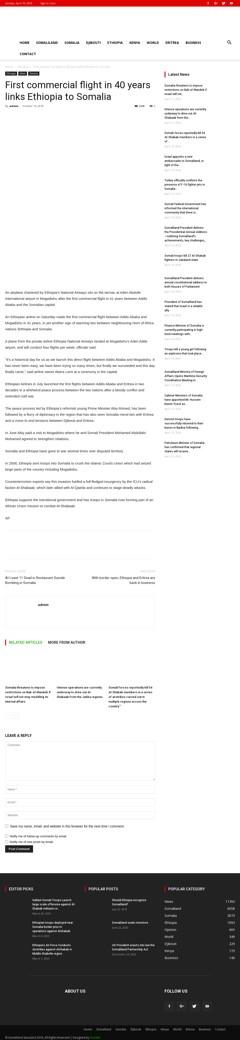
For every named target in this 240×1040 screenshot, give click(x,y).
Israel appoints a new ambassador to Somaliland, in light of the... (184, 161)
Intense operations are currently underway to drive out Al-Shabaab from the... (185, 113)
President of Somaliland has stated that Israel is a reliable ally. (183, 306)
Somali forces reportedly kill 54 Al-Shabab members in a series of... (185, 137)
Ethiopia (115, 42)
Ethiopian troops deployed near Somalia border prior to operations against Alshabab (52, 927)
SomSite (95, 1038)
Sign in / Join (48, 3)
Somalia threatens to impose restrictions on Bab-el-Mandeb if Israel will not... (186, 90)
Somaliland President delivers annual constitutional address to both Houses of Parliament (186, 282)
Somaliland (47, 42)
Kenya (134, 42)
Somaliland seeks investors (130, 922)
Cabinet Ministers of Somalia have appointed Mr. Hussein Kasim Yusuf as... (183, 400)
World (153, 42)
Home (25, 42)
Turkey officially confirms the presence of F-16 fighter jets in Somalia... (185, 184)
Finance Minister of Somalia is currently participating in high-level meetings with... (184, 330)
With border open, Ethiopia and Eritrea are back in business (123, 580)
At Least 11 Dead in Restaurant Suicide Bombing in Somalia (35, 580)
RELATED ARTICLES (25, 642)
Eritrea (172, 42)
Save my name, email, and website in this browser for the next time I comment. (67, 826)
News (23, 73)
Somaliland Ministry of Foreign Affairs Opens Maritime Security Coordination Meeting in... (186, 376)
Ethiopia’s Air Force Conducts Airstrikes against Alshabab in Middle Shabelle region (52, 949)
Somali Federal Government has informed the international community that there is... (185, 208)
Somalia (71, 42)
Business (193, 42)
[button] (229, 43)
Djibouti (93, 42)
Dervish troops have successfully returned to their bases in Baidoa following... (184, 423)
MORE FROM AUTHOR (66, 642)
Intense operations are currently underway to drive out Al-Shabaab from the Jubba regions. (80, 692)
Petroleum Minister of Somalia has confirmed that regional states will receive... (184, 447)
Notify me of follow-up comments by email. (38, 836)
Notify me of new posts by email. (32, 842)
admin (14, 106)
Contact (28, 54)
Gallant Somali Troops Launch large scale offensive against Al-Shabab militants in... (53, 904)
